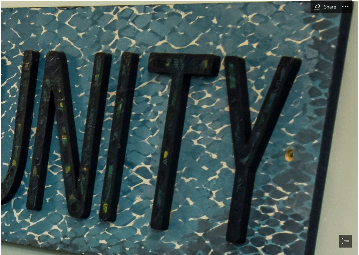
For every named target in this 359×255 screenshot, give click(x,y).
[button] (325, 6)
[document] (179, 127)
